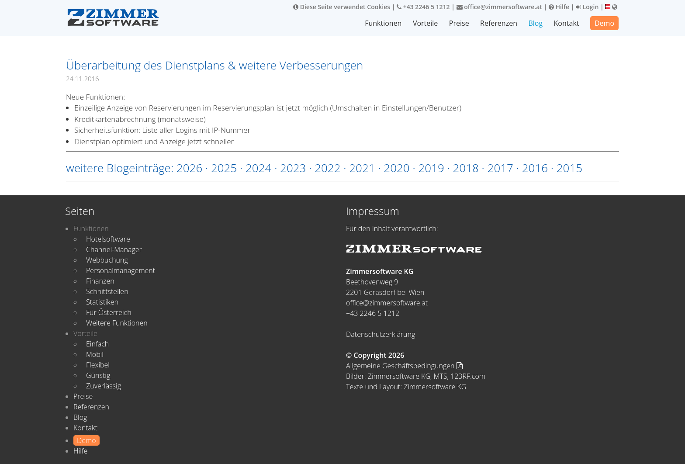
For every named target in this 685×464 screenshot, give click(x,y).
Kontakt (566, 23)
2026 (189, 168)
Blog (535, 23)
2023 (293, 168)
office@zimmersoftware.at (499, 7)
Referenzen (498, 23)
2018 (465, 168)
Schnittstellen (107, 291)
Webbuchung (107, 260)
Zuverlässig (103, 386)
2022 (327, 168)
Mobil (95, 354)
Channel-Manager (114, 249)
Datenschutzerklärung (380, 334)
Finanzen (100, 281)
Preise (459, 23)
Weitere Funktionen (117, 323)
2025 (224, 168)
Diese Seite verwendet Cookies (341, 7)
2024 (258, 168)
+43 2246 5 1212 (423, 7)
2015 (569, 168)
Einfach (97, 344)
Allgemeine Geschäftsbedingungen (404, 366)
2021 (362, 168)
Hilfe (559, 7)
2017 (500, 168)
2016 (535, 168)
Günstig (98, 375)
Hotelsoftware (108, 239)
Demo (604, 23)
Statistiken (102, 302)
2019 (431, 168)
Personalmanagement (120, 270)
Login (587, 7)
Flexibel (98, 365)
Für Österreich (108, 312)
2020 (396, 168)
